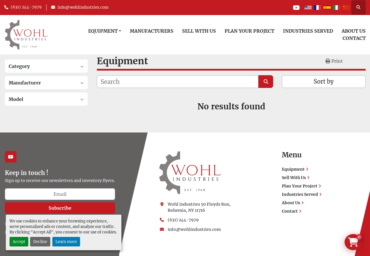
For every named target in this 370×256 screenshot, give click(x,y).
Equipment (103, 31)
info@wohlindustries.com (83, 7)
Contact (354, 38)
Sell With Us (199, 31)
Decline (40, 241)
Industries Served (308, 31)
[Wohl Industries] (189, 172)
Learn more (66, 241)
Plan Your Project (249, 31)
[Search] (177, 81)
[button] (104, 30)
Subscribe (60, 208)
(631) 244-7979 (26, 7)
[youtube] (295, 7)
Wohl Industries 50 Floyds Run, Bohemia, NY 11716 (200, 207)
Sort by (324, 81)
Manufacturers (151, 31)
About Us (354, 31)
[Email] (60, 194)
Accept (19, 241)
